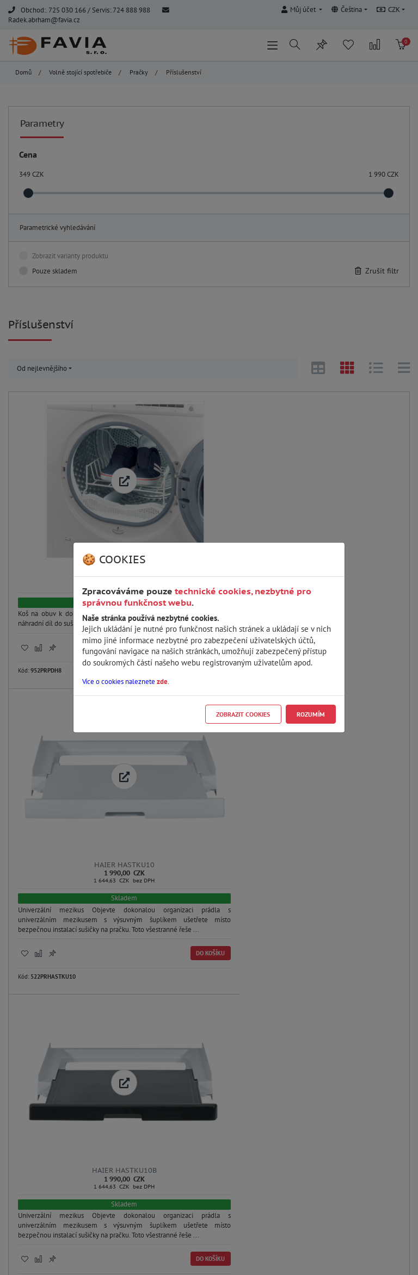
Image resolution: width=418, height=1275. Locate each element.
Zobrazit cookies (243, 714)
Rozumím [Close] (311, 714)
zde (162, 681)
